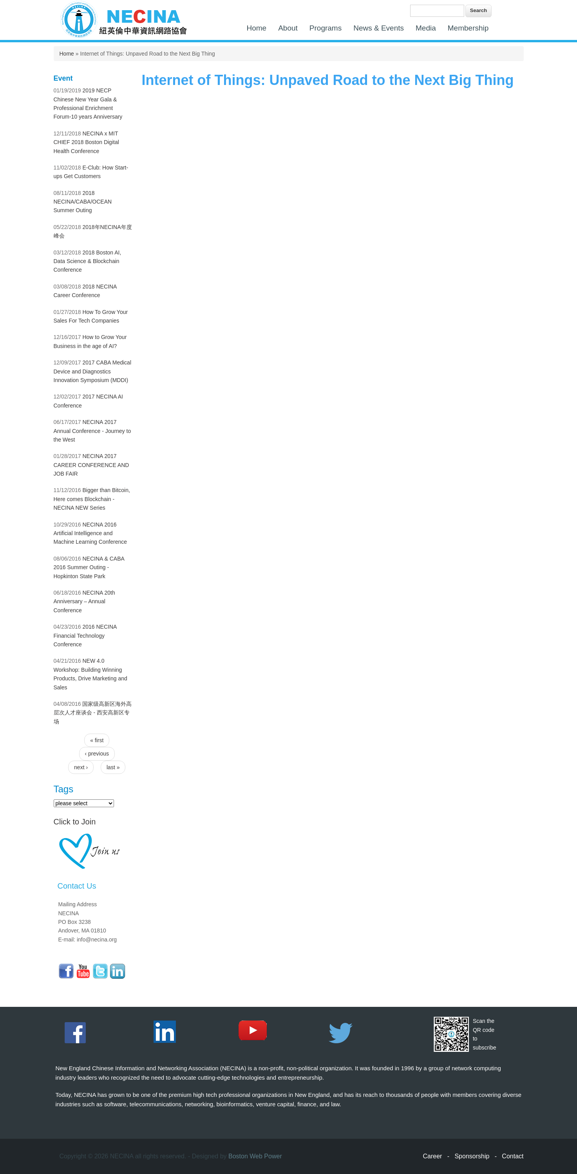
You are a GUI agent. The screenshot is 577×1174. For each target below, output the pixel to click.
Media (426, 28)
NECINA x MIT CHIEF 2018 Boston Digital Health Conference (86, 142)
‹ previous (97, 753)
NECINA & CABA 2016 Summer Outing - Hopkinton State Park (89, 567)
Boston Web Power (255, 1156)
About (288, 28)
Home (257, 28)
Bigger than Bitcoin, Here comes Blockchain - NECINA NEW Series (92, 499)
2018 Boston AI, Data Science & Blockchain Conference (87, 261)
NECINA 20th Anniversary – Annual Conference (84, 601)
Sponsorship (471, 1156)
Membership (468, 28)
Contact (512, 1156)
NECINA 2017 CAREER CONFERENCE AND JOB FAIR (91, 465)
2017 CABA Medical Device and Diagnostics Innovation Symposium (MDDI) (93, 371)
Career (432, 1156)
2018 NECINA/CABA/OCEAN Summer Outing (83, 202)
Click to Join (75, 821)
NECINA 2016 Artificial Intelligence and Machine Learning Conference (90, 533)
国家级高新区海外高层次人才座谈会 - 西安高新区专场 (93, 713)
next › (81, 767)
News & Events (378, 28)
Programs (325, 28)
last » (113, 767)
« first (96, 740)
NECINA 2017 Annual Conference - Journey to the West (92, 431)
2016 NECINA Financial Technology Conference (85, 635)
